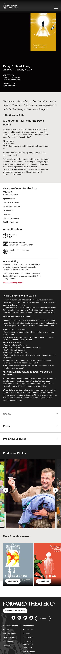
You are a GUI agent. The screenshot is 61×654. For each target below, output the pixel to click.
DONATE (43, 618)
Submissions (28, 630)
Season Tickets (9, 637)
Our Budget (27, 648)
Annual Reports (29, 652)
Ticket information (10, 626)
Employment (27, 637)
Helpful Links (28, 626)
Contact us (7, 645)
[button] (5, 490)
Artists (7, 413)
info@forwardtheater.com (12, 400)
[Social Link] (13, 618)
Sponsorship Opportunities (28, 642)
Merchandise (8, 641)
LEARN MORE (13, 581)
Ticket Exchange (9, 633)
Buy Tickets (7, 630)
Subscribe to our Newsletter (15, 611)
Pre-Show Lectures (14, 438)
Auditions (26, 633)
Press (6, 426)
